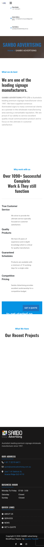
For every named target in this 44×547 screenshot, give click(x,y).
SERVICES (8, 518)
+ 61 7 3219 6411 (16, 9)
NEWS (7, 523)
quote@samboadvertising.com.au (20, 28)
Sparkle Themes (31, 539)
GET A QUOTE (31, 308)
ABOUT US (8, 514)
